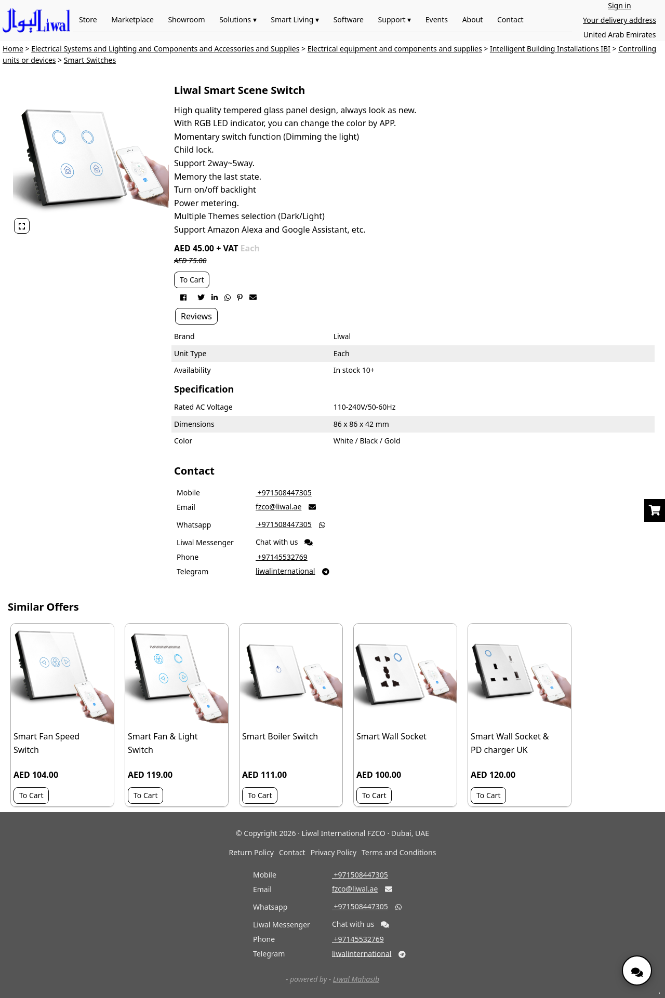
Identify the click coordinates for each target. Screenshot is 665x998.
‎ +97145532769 (282, 557)
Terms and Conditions (399, 852)
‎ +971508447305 (284, 492)
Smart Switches (90, 60)
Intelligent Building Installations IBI (550, 48)
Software (349, 19)
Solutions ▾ (238, 19)
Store (88, 19)
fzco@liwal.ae (278, 506)
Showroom (186, 19)
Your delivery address (619, 20)
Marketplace (132, 19)
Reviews (196, 316)
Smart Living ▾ (295, 19)
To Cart (192, 280)
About (472, 19)
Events (436, 19)
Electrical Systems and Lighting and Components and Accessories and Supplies (165, 48)
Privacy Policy (333, 852)
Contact (510, 19)
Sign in (619, 5)
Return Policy (251, 852)
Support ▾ (394, 19)
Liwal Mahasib (356, 979)
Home (13, 48)
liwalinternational (285, 571)
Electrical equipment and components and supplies (395, 48)
